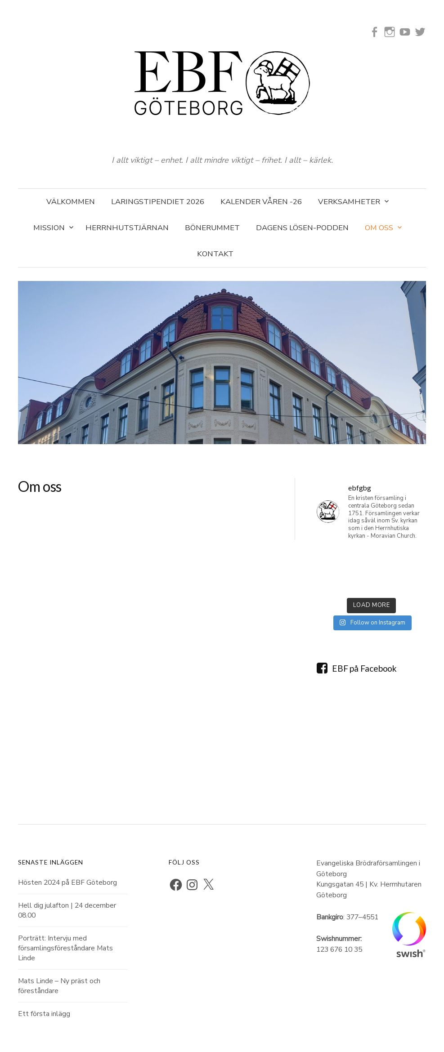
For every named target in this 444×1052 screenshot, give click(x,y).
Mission (49, 228)
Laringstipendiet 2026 (157, 201)
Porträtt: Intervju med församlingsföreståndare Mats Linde (65, 948)
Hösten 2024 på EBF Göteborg (67, 882)
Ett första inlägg (44, 1014)
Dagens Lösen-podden (302, 228)
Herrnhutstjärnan (127, 228)
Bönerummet (212, 228)
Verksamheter (349, 201)
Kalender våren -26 (261, 201)
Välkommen (70, 201)
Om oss (379, 228)
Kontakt (215, 254)
